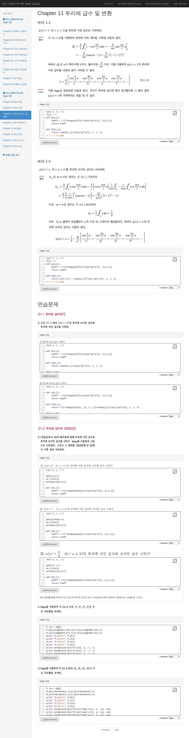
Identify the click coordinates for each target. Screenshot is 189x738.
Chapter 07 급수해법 (12, 78)
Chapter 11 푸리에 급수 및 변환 (15, 115)
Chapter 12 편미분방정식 (14, 122)
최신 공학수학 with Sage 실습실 (21, 3)
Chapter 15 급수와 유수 (14, 140)
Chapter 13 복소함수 (12, 128)
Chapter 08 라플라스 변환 (15, 84)
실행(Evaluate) (49, 142)
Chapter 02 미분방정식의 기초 (14, 41)
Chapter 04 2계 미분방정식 (15, 55)
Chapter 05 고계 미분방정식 (15, 62)
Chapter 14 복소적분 (12, 134)
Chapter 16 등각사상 (12, 146)
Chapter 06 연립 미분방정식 (15, 71)
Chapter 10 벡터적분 (12, 108)
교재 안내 (108, 4)
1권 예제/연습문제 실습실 (129, 4)
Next (117, 730)
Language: (170, 141)
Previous (106, 730)
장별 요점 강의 (180, 4)
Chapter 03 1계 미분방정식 (15, 49)
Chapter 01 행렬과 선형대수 (15, 32)
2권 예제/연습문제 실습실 (157, 4)
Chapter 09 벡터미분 (12, 102)
